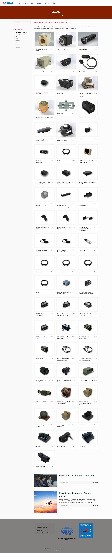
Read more (95, 482)
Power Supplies (39, 358)
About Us (39, 530)
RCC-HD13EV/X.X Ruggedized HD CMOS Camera (41, 205)
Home (49, 15)
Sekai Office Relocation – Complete (76, 475)
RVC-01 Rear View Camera (86, 380)
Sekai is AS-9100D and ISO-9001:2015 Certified (67, 539)
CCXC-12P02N (83, 271)
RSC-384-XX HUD (40, 466)
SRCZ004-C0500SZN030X (86, 116)
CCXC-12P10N (39, 271)
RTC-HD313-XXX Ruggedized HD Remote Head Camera (85, 228)
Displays (17, 45)
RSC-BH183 (82, 446)
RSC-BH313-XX (61, 446)
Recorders (18, 47)
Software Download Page (22, 32)
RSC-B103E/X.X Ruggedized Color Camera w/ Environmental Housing (64, 205)
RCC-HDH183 (82, 424)
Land (17, 38)
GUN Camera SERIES (41, 401)
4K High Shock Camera (63, 49)
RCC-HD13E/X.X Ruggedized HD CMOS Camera (85, 403)
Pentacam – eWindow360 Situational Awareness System (85, 94)
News (55, 15)
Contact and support (42, 527)
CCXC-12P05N (61, 271)
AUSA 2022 (18, 34)
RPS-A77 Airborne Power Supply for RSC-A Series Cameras (42, 315)
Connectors (82, 250)
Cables (59, 160)
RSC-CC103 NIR (61, 71)
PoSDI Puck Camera (62, 140)
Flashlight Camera (83, 49)
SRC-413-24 (82, 71)
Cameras (18, 42)
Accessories (18, 40)
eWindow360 (60, 113)
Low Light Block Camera (42, 71)
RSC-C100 (60, 93)
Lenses (80, 138)
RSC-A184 (38, 446)
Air (16, 36)
